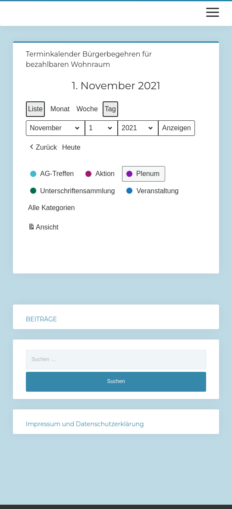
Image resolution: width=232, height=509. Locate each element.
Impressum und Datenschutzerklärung (85, 424)
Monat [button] (59, 109)
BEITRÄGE (41, 319)
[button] (42, 147)
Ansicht (44, 228)
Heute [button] (71, 147)
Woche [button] (87, 109)
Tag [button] (110, 109)
